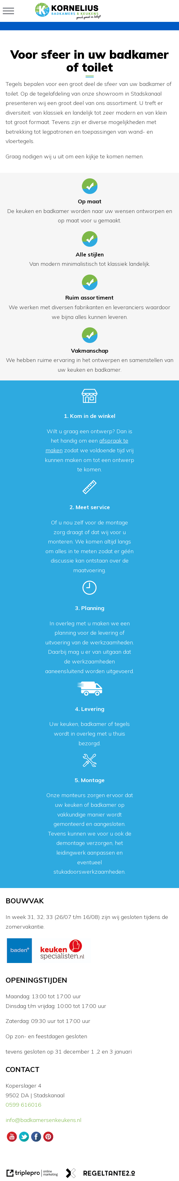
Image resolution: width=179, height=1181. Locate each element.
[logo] (68, 17)
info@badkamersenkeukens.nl (44, 1120)
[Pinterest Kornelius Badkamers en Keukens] (48, 1140)
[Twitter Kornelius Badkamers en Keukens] (24, 1140)
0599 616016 (23, 1104)
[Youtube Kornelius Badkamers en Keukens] (12, 1140)
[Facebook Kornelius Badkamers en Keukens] (36, 1140)
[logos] (49, 962)
